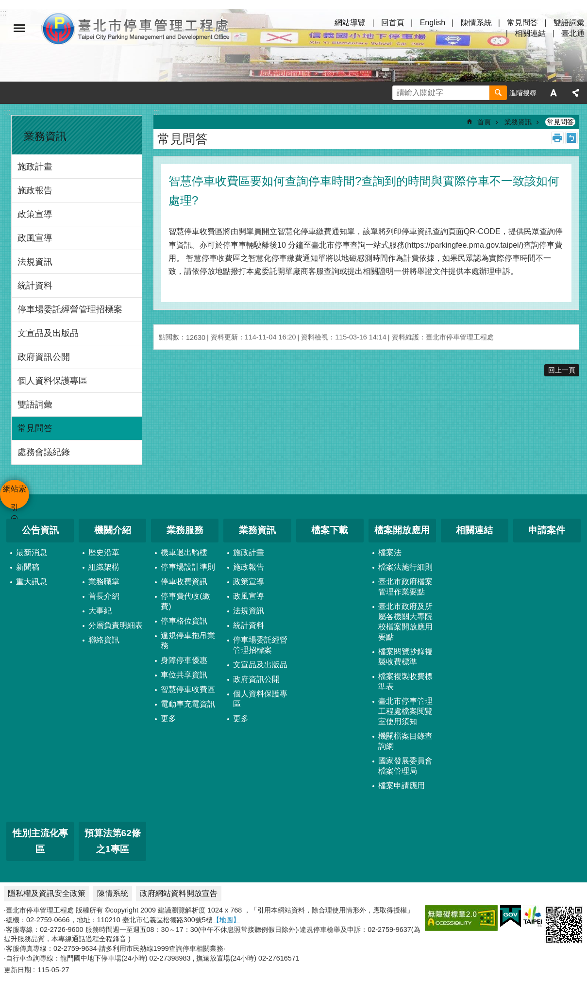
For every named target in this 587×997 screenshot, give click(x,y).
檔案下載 (329, 530)
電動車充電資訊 (188, 704)
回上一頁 (561, 370)
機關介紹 (112, 530)
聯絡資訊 (103, 640)
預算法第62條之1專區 (112, 841)
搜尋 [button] (498, 92)
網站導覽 (350, 22)
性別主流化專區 (40, 841)
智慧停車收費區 (188, 689)
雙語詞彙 (569, 22)
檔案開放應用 (402, 530)
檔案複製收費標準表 (405, 681)
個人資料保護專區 (52, 381)
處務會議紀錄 (43, 452)
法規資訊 (34, 262)
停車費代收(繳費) (185, 601)
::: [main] (156, 112)
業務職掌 (103, 581)
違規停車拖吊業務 (188, 640)
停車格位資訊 (184, 621)
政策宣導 (34, 214)
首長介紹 (103, 596)
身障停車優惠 (184, 660)
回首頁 (392, 22)
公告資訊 (40, 530)
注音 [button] (571, 138)
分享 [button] (576, 93)
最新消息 (31, 552)
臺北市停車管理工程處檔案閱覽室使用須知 (405, 711)
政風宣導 (34, 238)
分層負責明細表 (115, 625)
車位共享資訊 (184, 675)
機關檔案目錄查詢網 (405, 741)
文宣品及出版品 (48, 333)
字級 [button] (553, 93)
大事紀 (100, 611)
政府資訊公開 (43, 357)
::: (7, 112)
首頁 (484, 122)
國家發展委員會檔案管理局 (405, 766)
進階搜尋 (523, 93)
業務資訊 (45, 136)
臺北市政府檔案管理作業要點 (405, 586)
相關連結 (530, 33)
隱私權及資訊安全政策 (46, 893)
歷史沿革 (103, 552)
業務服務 (185, 530)
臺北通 (573, 33)
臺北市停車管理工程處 (136, 28)
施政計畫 (34, 166)
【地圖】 (226, 920)
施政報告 (34, 190)
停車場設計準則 (188, 567)
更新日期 (17, 970)
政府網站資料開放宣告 (179, 893)
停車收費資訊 (184, 581)
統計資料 (34, 285)
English (432, 22)
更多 (168, 718)
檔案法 (390, 552)
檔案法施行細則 (405, 567)
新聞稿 (27, 567)
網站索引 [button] (19, 28)
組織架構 (103, 567)
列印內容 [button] (557, 138)
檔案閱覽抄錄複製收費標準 (405, 656)
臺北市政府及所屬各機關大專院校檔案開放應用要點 (405, 621)
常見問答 (522, 22)
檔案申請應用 (401, 785)
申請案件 (546, 530)
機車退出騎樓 (184, 552)
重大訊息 (31, 581)
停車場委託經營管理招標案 (69, 309)
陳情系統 (476, 22)
